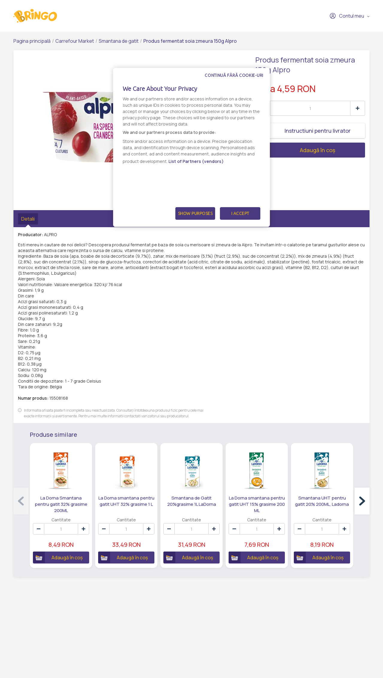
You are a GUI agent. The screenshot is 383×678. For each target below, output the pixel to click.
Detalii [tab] (28, 219)
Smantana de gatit (119, 41)
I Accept (240, 213)
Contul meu (346, 16)
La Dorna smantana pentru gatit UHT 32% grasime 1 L (126, 501)
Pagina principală (32, 41)
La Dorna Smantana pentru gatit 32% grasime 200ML (61, 504)
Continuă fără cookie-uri (234, 75)
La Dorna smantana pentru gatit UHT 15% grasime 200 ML (257, 504)
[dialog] (191, 147)
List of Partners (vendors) (196, 161)
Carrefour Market (74, 41)
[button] (362, 501)
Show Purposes (195, 213)
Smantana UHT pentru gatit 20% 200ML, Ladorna (322, 501)
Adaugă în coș (295, 150)
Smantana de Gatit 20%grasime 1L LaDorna (191, 501)
